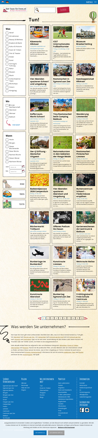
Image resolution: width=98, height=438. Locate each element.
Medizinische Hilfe (64, 397)
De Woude (6, 418)
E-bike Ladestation (64, 394)
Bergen (5, 393)
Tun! (41, 386)
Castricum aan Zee (9, 413)
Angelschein (62, 401)
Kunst (11, 60)
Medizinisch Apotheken (65, 399)
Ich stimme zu (40, 432)
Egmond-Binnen (8, 390)
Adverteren (83, 385)
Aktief (11, 33)
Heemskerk (27, 339)
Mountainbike (62, 392)
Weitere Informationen (66, 427)
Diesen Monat (14, 158)
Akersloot (12, 110)
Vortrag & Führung (13, 65)
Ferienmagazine (85, 392)
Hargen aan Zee (8, 402)
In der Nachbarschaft (14, 106)
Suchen (63, 9)
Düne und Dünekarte (65, 390)
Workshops (13, 84)
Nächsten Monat (15, 162)
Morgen (12, 143)
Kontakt (82, 383)
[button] (49, 2)
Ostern (11, 87)
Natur (11, 69)
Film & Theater (14, 53)
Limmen (5, 409)
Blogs (42, 397)
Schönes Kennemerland (33, 352)
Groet (5, 399)
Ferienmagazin (27, 354)
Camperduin (42, 337)
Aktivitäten (63, 345)
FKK (59, 415)
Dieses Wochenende (14, 147)
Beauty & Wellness (16, 40)
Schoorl (5, 397)
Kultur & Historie (15, 47)
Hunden (60, 404)
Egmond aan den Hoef (10, 386)
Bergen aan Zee (29, 337)
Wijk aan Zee (25, 388)
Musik (11, 75)
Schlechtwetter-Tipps (15, 80)
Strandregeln (62, 408)
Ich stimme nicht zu (56, 432)
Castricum (6, 411)
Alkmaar (12, 113)
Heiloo (5, 406)
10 (81, 318)
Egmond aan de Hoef (56, 337)
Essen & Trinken (15, 50)
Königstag (13, 91)
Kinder (11, 57)
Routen (81, 352)
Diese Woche (14, 151)
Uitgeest (17, 339)
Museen (12, 72)
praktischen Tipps (69, 352)
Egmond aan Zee (75, 337)
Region (23, 390)
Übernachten (15, 348)
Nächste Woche (15, 155)
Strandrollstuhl (63, 413)
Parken (60, 385)
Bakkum (12, 117)
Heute (11, 140)
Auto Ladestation (63, 383)
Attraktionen (14, 36)
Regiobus (61, 388)
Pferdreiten (62, 406)
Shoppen (25, 348)
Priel (59, 411)
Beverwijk (24, 385)
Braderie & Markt (15, 43)
